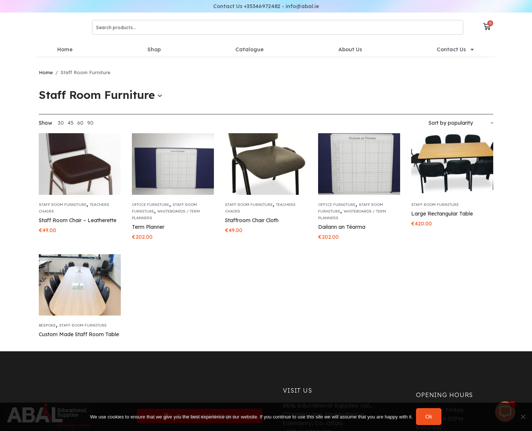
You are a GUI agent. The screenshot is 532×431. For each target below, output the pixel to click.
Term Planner (148, 227)
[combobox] (277, 27)
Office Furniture (150, 204)
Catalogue (249, 49)
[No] (522, 417)
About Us (350, 49)
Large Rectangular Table (442, 213)
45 (71, 123)
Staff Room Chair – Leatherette (77, 220)
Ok (429, 417)
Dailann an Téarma (341, 227)
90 (90, 123)
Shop (154, 49)
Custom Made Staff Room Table (79, 334)
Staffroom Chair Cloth (252, 220)
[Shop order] (461, 123)
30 (61, 123)
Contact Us (456, 49)
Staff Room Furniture (62, 204)
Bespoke (47, 325)
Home (65, 49)
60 (80, 123)
